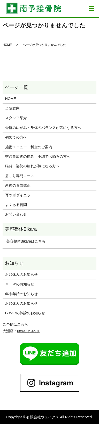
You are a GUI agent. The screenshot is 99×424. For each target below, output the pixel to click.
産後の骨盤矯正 (18, 185)
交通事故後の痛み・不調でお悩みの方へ (37, 156)
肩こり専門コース (19, 176)
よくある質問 (16, 205)
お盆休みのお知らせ (21, 274)
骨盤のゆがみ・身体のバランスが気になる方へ (43, 128)
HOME (7, 45)
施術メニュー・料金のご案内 (28, 147)
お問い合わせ (16, 214)
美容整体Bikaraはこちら (25, 241)
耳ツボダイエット (19, 195)
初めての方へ (16, 137)
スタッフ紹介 (16, 118)
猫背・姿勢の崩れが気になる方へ (32, 166)
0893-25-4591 (28, 331)
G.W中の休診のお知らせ (25, 313)
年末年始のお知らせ (21, 294)
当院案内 (12, 108)
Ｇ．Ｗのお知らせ (19, 284)
